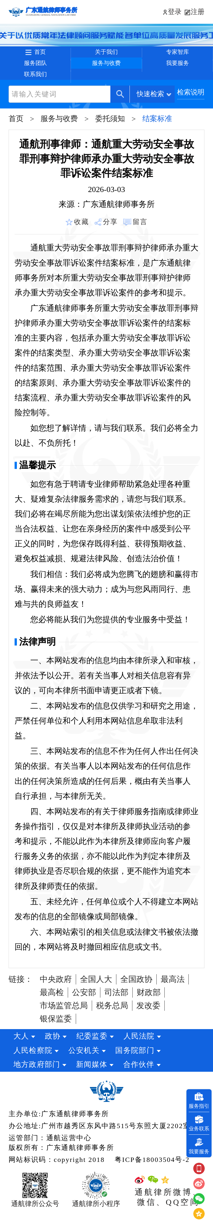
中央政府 (56, 996)
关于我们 (106, 55)
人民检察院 (32, 1068)
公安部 (84, 1010)
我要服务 (177, 72)
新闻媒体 (95, 1082)
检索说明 (190, 109)
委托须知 (110, 136)
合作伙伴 (145, 1082)
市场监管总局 (64, 1023)
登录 (171, 11)
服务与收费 (106, 72)
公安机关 (87, 1068)
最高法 (173, 996)
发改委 (148, 1023)
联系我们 (35, 89)
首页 (41, 55)
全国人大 (96, 996)
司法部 (116, 1010)
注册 (197, 11)
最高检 (52, 1010)
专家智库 (177, 55)
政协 (56, 1054)
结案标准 (157, 136)
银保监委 (56, 1036)
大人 (21, 1054)
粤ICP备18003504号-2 (152, 1177)
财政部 (149, 1010)
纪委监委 (98, 1054)
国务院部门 (141, 1068)
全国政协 (136, 996)
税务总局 (112, 1023)
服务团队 (35, 72)
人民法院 (149, 1054)
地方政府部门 (36, 1082)
